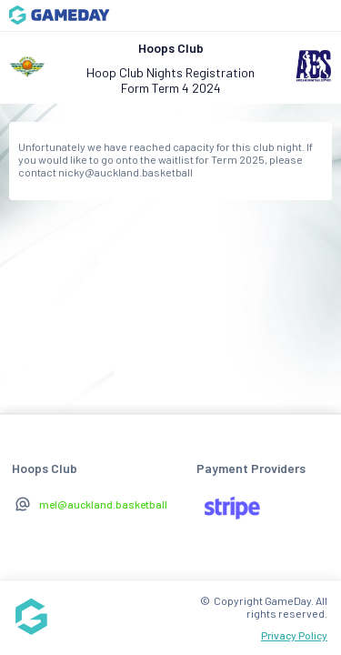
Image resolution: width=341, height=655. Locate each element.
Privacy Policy (294, 635)
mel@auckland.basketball (103, 504)
